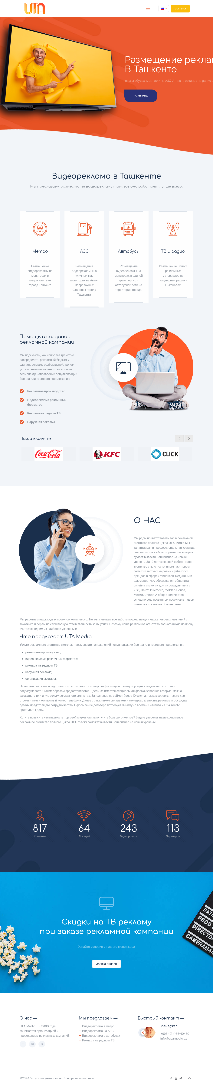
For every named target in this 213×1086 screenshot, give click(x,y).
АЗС (84, 251)
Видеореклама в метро (98, 1026)
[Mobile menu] (148, 8)
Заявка (180, 8)
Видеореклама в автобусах (101, 1035)
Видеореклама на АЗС (98, 1031)
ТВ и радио (173, 251)
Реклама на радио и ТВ (98, 1040)
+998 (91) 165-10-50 (174, 1034)
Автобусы (128, 251)
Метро (40, 251)
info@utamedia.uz (173, 1038)
